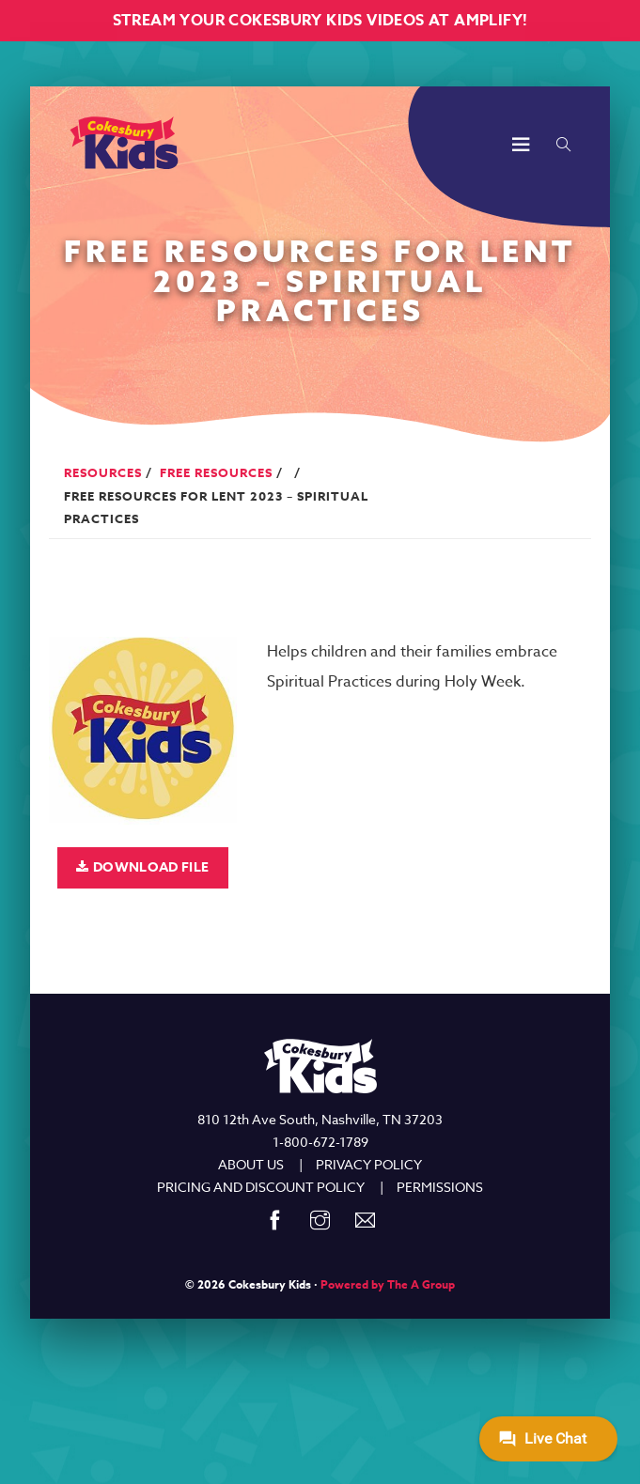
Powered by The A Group (387, 1284)
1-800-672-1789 (320, 1142)
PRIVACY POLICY (369, 1164)
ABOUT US (251, 1164)
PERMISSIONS (440, 1187)
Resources (103, 472)
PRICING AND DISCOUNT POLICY (261, 1187)
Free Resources (216, 472)
